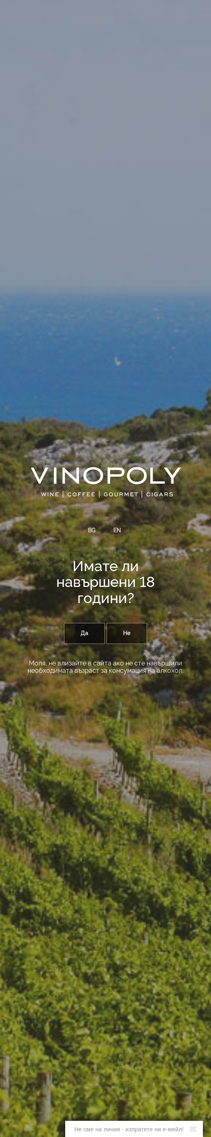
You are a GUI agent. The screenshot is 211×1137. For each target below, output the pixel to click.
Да (84, 633)
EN (117, 530)
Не (126, 633)
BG (92, 530)
